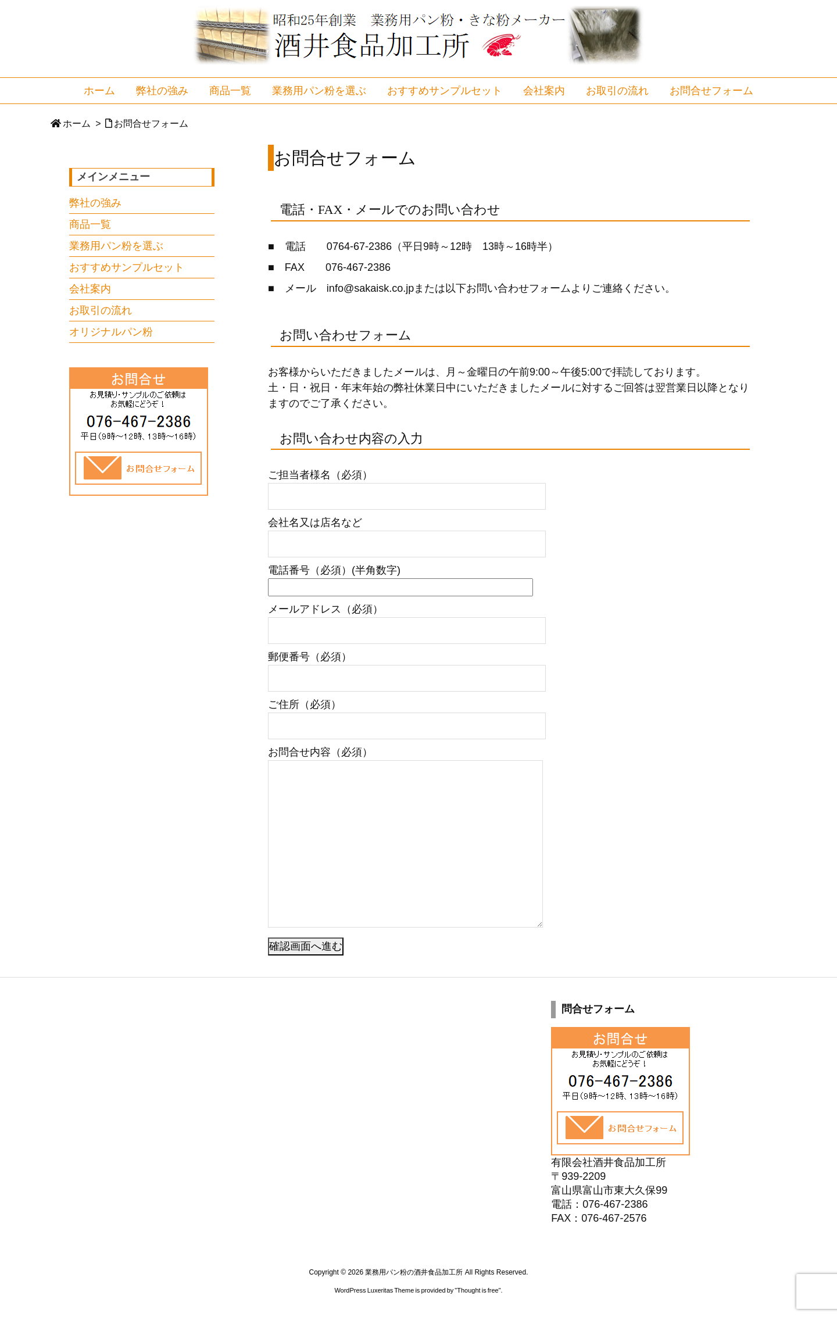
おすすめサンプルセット (126, 267)
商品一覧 (90, 224)
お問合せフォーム (151, 123)
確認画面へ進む (305, 946)
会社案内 (90, 289)
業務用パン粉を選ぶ (116, 246)
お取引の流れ (100, 310)
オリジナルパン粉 (111, 332)
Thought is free (477, 1290)
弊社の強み (95, 203)
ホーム (77, 123)
